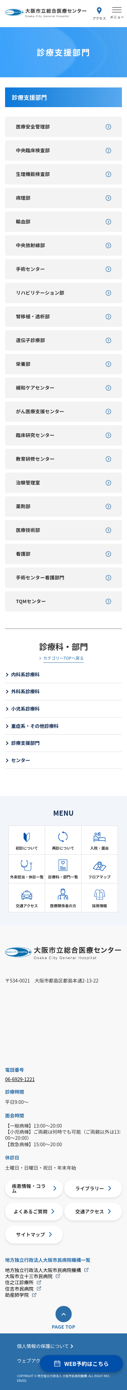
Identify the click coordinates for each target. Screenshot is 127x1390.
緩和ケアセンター (35, 387)
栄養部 (23, 363)
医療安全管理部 (33, 126)
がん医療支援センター (40, 411)
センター (20, 760)
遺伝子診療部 (30, 340)
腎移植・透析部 (33, 316)
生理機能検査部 (33, 174)
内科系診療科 (25, 674)
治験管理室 (28, 482)
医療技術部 (28, 530)
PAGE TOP (64, 1326)
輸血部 (23, 221)
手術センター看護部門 (40, 577)
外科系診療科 (25, 691)
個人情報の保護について (43, 1346)
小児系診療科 (25, 708)
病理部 (23, 197)
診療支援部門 (25, 742)
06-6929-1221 (20, 1079)
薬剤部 (23, 506)
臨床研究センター (35, 435)
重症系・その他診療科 (35, 725)
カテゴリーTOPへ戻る (63, 658)
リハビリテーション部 (40, 292)
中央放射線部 (30, 245)
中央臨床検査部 (33, 150)
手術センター (30, 268)
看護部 (23, 553)
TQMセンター (31, 601)
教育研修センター (35, 458)
